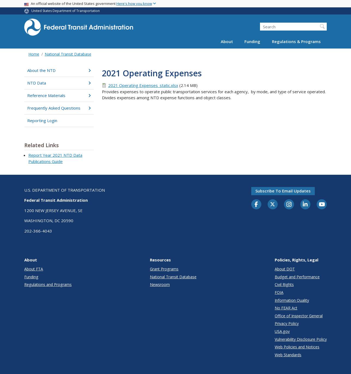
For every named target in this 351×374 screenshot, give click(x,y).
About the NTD (59, 70)
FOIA (279, 292)
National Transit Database (68, 54)
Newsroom (160, 284)
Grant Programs (164, 269)
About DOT (285, 269)
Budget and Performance (297, 276)
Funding (252, 41)
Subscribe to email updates (283, 191)
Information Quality (292, 300)
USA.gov (282, 331)
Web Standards (288, 354)
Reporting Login (42, 120)
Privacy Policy (287, 323)
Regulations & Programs (296, 41)
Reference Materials (59, 95)
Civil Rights (284, 284)
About (227, 41)
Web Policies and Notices (297, 346)
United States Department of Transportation (65, 10)
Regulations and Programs (48, 284)
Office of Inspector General (299, 315)
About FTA (33, 269)
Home (33, 54)
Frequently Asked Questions (59, 108)
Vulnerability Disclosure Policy (301, 339)
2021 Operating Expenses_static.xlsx (143, 85)
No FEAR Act (286, 307)
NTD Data (59, 83)
